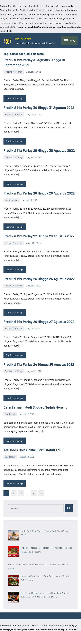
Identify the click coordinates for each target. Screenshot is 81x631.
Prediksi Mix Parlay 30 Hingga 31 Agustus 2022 (38, 107)
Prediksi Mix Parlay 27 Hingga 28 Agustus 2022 (38, 235)
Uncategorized (12, 199)
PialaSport (23, 38)
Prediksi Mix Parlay (13, 71)
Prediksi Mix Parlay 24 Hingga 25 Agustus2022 (38, 364)
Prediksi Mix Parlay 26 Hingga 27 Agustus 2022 (38, 321)
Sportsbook (10, 413)
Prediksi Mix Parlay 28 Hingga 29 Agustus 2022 (39, 192)
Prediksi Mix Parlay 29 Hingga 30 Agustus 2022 (39, 150)
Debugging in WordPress (12, 22)
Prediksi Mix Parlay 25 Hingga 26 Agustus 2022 (39, 278)
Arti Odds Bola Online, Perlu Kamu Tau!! (33, 449)
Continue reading (14, 97)
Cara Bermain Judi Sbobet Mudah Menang (35, 406)
